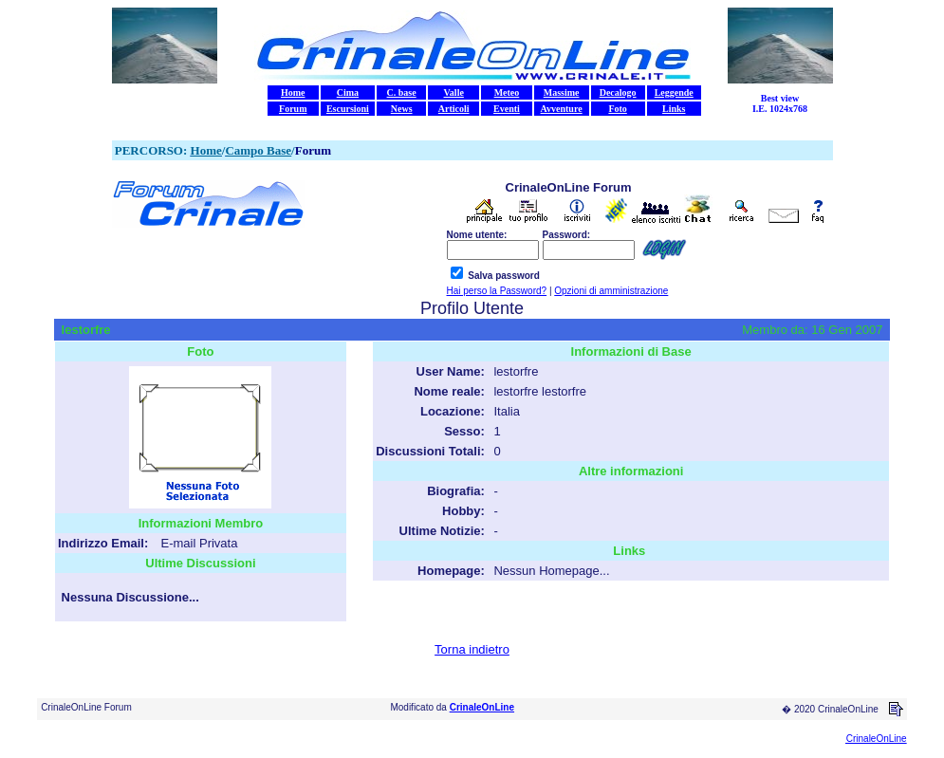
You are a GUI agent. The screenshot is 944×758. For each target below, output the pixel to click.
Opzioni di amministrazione (611, 291)
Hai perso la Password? (497, 291)
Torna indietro (472, 649)
